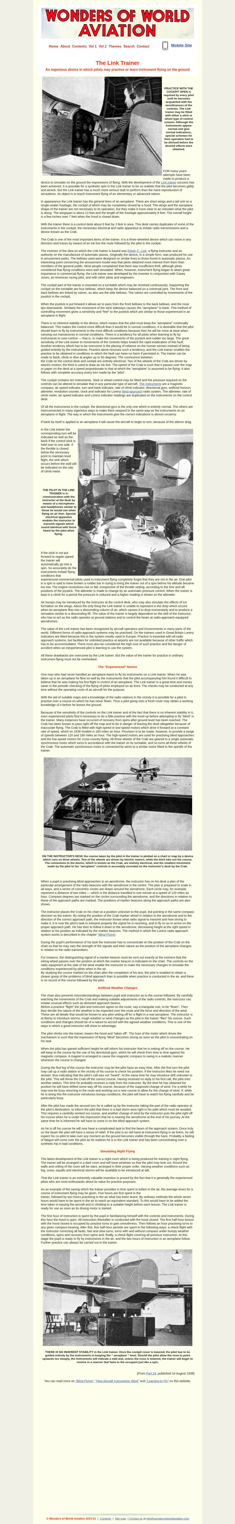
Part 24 (151, 1373)
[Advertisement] (118, 1502)
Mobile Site (181, 45)
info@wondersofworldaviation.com (167, 1518)
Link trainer (169, 182)
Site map (120, 1518)
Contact (143, 46)
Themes (115, 46)
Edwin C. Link (137, 251)
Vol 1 (93, 46)
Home (53, 46)
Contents (105, 1518)
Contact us (136, 1518)
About (65, 46)
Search (129, 46)
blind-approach (132, 391)
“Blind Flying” (107, 934)
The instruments (150, 384)
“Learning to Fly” (157, 1381)
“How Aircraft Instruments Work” (117, 1381)
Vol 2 (103, 46)
